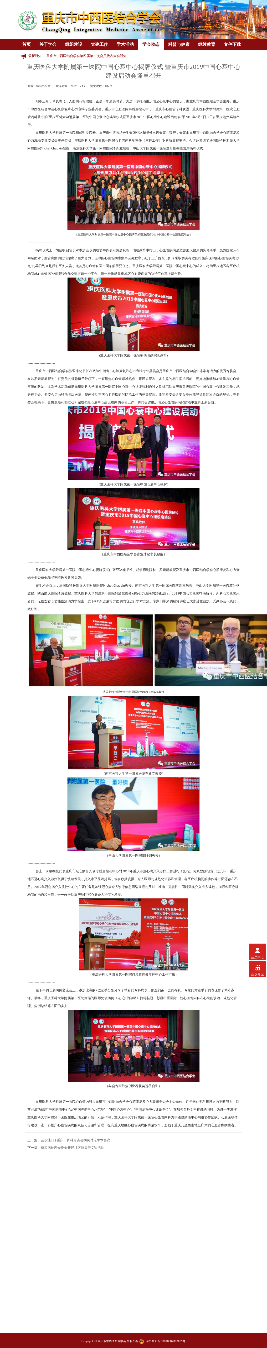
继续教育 (206, 44)
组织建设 (73, 44)
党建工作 (99, 44)
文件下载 (232, 44)
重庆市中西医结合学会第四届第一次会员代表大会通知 (86, 56)
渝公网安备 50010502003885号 (166, 1341)
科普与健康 (179, 44)
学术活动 (125, 44)
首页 (26, 44)
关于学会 (47, 44)
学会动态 (150, 44)
